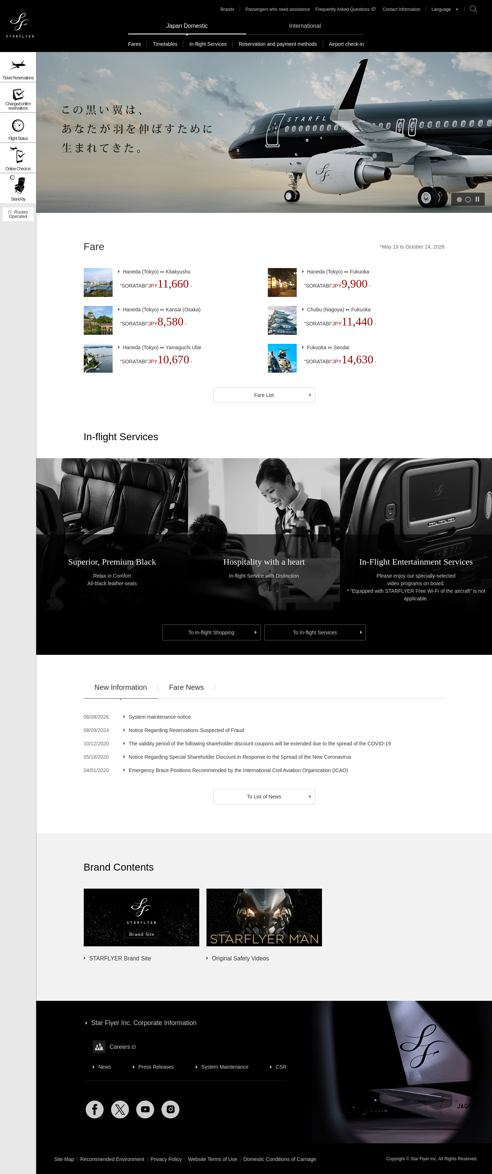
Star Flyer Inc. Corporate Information (144, 1022)
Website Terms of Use (212, 1159)
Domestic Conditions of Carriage (279, 1159)
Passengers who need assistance (277, 9)
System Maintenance (225, 1067)
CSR (281, 1067)
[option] (257, 926)
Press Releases (156, 1067)
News (105, 1067)
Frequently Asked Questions (345, 9)
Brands (227, 9)
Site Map (64, 1159)
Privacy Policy (166, 1159)
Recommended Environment (112, 1159)
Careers (123, 1047)
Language (441, 9)
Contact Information (402, 9)
